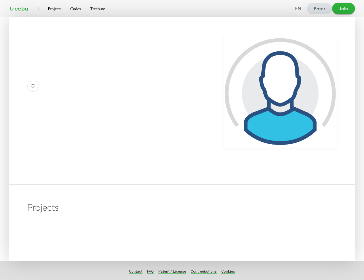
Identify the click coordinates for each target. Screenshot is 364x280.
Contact (135, 271)
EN (298, 8)
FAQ (150, 271)
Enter (319, 8)
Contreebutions (204, 271)
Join (343, 8)
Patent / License (172, 271)
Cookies (228, 271)
